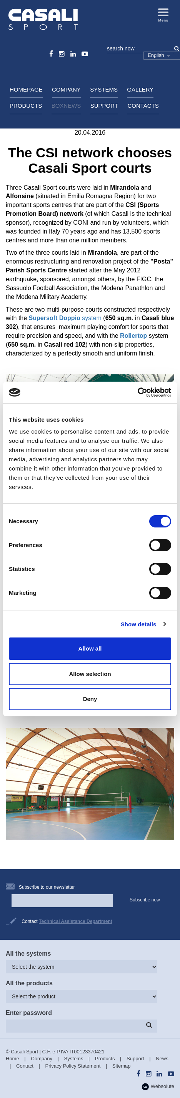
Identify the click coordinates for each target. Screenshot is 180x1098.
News (162, 1058)
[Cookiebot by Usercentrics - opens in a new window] (137, 392)
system (65, 318)
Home (12, 1058)
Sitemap (121, 1066)
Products (26, 105)
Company (66, 89)
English (156, 55)
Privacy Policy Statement (72, 1066)
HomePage (26, 89)
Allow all (90, 648)
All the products (29, 983)
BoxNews (66, 105)
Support (104, 105)
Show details (139, 624)
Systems (104, 89)
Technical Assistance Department (75, 921)
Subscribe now (145, 900)
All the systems (28, 953)
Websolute (158, 1086)
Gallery (140, 89)
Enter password (29, 1013)
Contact (24, 1066)
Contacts (142, 105)
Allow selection (90, 674)
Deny (90, 699)
